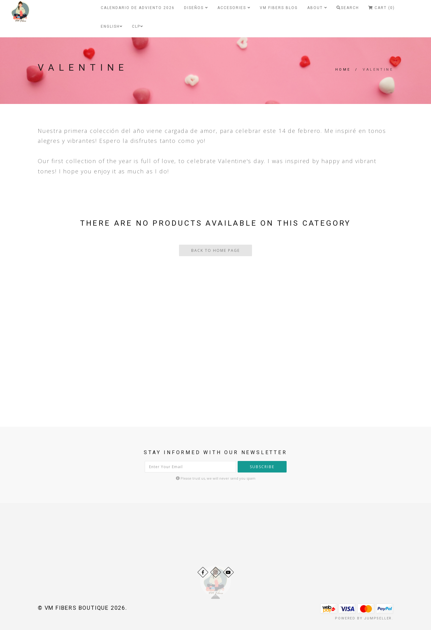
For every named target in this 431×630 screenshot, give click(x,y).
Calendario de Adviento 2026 (138, 8)
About (317, 8)
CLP (137, 26)
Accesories (233, 8)
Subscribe (262, 466)
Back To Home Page (215, 250)
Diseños (196, 8)
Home (343, 70)
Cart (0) (381, 8)
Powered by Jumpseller (363, 618)
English (112, 26)
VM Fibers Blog (279, 8)
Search (348, 8)
